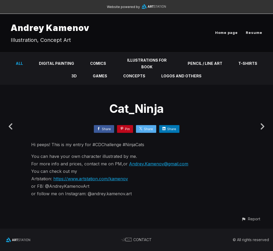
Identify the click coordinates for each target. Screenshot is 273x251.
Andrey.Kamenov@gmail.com (158, 163)
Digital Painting (56, 63)
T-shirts (247, 63)
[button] (250, 218)
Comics (98, 63)
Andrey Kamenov (50, 28)
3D (74, 76)
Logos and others (181, 76)
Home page (226, 32)
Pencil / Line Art (205, 63)
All (19, 63)
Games (100, 76)
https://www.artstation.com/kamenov (90, 178)
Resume (254, 32)
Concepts (134, 76)
